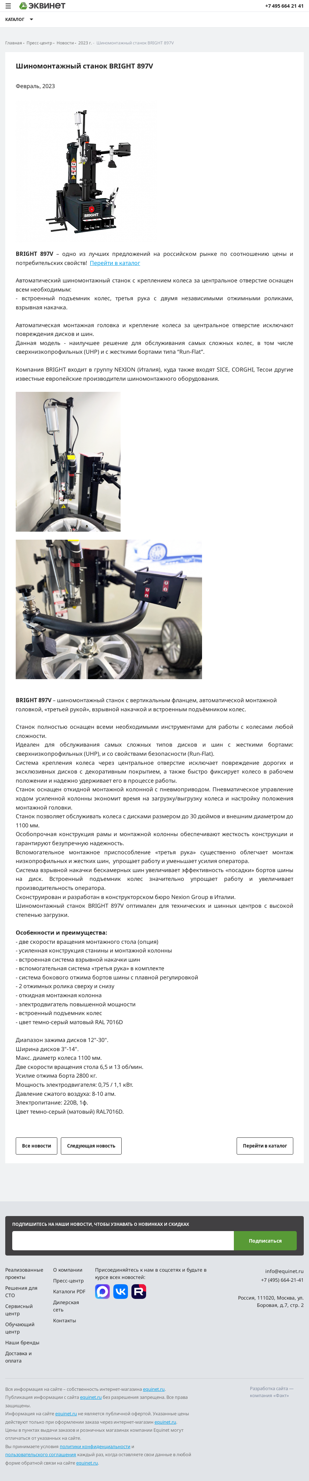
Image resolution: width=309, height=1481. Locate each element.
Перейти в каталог (115, 263)
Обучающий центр (20, 1328)
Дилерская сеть (66, 1306)
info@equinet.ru (284, 1271)
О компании (67, 1269)
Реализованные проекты (24, 1273)
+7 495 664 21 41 (284, 5)
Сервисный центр (19, 1310)
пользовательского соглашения (40, 1454)
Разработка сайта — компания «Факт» (272, 1392)
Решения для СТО (21, 1292)
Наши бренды (22, 1342)
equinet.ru (154, 1389)
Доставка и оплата (18, 1357)
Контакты (64, 1320)
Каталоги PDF (69, 1291)
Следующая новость (91, 1146)
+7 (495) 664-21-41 (282, 1280)
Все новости (36, 1146)
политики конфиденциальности (95, 1446)
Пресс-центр (68, 1280)
